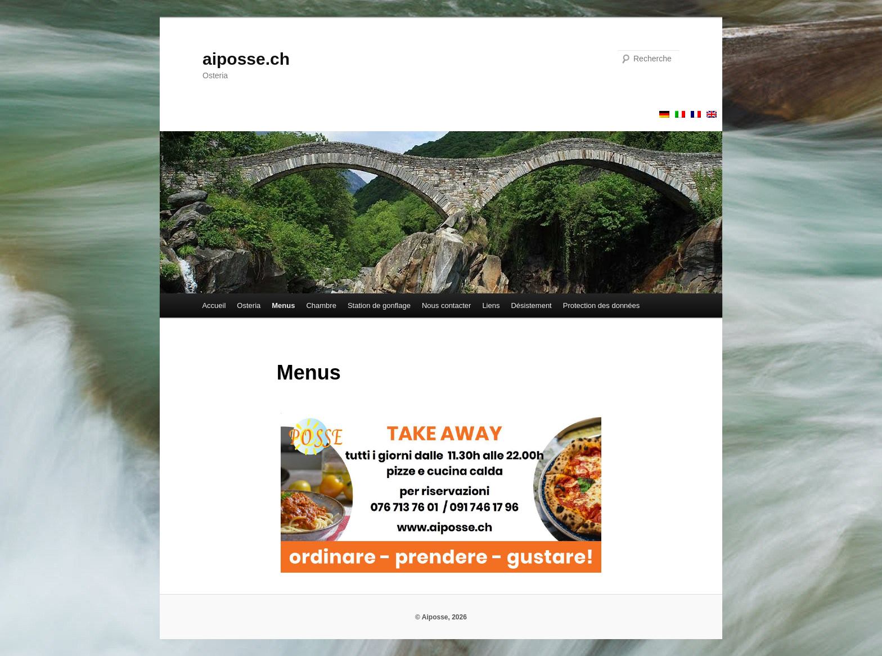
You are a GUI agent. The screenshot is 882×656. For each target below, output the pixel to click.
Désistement (531, 305)
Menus (283, 305)
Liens (491, 305)
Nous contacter (446, 305)
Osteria (248, 305)
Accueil (214, 305)
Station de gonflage (379, 305)
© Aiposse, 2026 (441, 617)
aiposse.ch (246, 59)
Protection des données (601, 305)
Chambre (321, 305)
